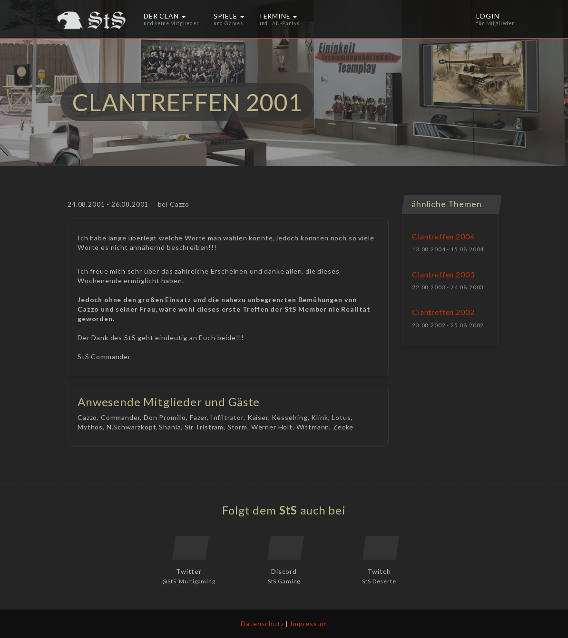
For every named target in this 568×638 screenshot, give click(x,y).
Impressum (308, 623)
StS (288, 510)
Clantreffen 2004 (443, 236)
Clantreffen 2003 (443, 274)
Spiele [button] (229, 19)
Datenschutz (262, 623)
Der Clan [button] (171, 19)
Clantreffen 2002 (443, 311)
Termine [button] (279, 19)
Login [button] (495, 19)
